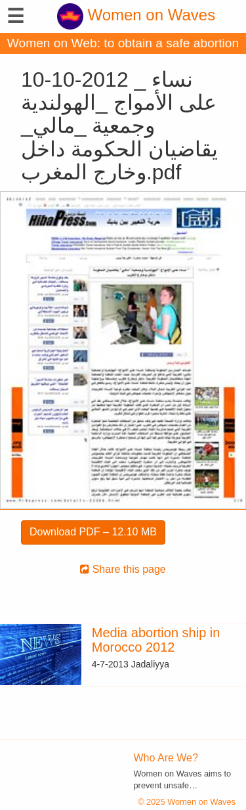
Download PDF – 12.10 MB (93, 531)
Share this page (123, 569)
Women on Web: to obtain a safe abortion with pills (123, 45)
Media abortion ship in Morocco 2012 (156, 639)
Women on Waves (136, 15)
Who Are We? (166, 757)
